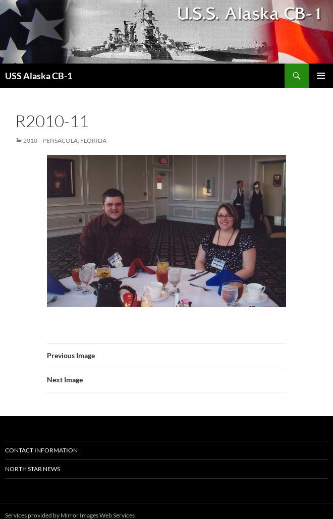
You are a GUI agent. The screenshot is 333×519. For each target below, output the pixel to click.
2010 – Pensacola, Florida (64, 140)
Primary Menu (321, 76)
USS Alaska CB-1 (38, 75)
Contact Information (41, 450)
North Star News (32, 469)
